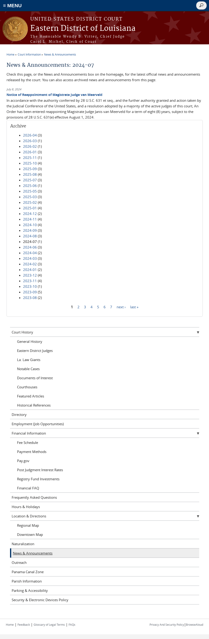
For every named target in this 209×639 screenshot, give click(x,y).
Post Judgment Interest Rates (40, 469)
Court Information (29, 54)
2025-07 (30, 180)
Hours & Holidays (26, 506)
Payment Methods (31, 451)
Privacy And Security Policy (167, 624)
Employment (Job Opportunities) (38, 423)
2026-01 (30, 152)
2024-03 (30, 258)
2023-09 (30, 292)
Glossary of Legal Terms (49, 624)
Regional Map (28, 525)
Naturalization (23, 543)
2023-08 (30, 297)
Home (10, 54)
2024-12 (30, 213)
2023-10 (30, 286)
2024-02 (30, 264)
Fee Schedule (27, 442)
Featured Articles (30, 396)
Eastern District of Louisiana (83, 28)
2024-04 (30, 252)
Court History (22, 332)
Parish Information (27, 581)
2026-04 (30, 135)
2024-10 (30, 224)
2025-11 (30, 157)
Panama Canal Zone (28, 571)
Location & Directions (29, 516)
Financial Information (29, 433)
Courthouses (27, 387)
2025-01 (30, 208)
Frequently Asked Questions (34, 497)
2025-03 (30, 196)
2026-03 (30, 140)
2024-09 (30, 230)
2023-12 (30, 275)
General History (29, 341)
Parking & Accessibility (30, 590)
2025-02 (30, 202)
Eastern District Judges (35, 350)
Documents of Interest (35, 378)
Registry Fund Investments (38, 479)
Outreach (19, 562)
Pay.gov (23, 460)
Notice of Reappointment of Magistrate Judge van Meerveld (54, 94)
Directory (19, 414)
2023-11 (30, 280)
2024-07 (30, 241)
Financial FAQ (28, 488)
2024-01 (30, 269)
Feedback (23, 624)
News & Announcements (60, 54)
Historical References (34, 405)
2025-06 (30, 185)
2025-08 (30, 174)
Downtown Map (30, 534)
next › (121, 306)
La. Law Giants (28, 359)
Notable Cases (28, 368)
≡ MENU (12, 5)
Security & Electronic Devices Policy (40, 599)
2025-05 (30, 191)
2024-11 (30, 219)
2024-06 (30, 247)
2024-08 (30, 236)
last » (134, 306)
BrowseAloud (194, 624)
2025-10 (30, 163)
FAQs (72, 624)
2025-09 (30, 168)
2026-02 (30, 146)
